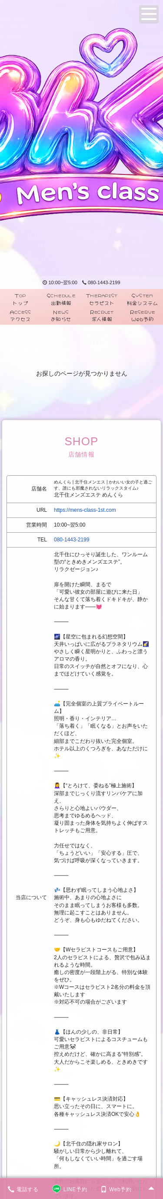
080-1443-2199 (101, 282)
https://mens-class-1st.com (85, 510)
